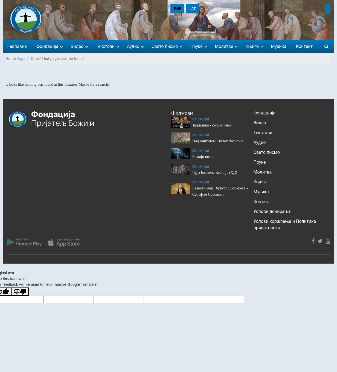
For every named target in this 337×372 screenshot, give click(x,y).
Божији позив (203, 157)
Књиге (260, 181)
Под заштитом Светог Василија (217, 141)
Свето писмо (267, 152)
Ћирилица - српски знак (211, 125)
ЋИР (177, 9)
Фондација (264, 113)
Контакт (262, 201)
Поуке (260, 162)
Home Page (15, 58)
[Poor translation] (20, 291)
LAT (193, 9)
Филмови (200, 119)
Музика (261, 191)
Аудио (260, 142)
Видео (260, 122)
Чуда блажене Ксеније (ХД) (214, 173)
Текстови (263, 132)
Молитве (263, 172)
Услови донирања (272, 211)
